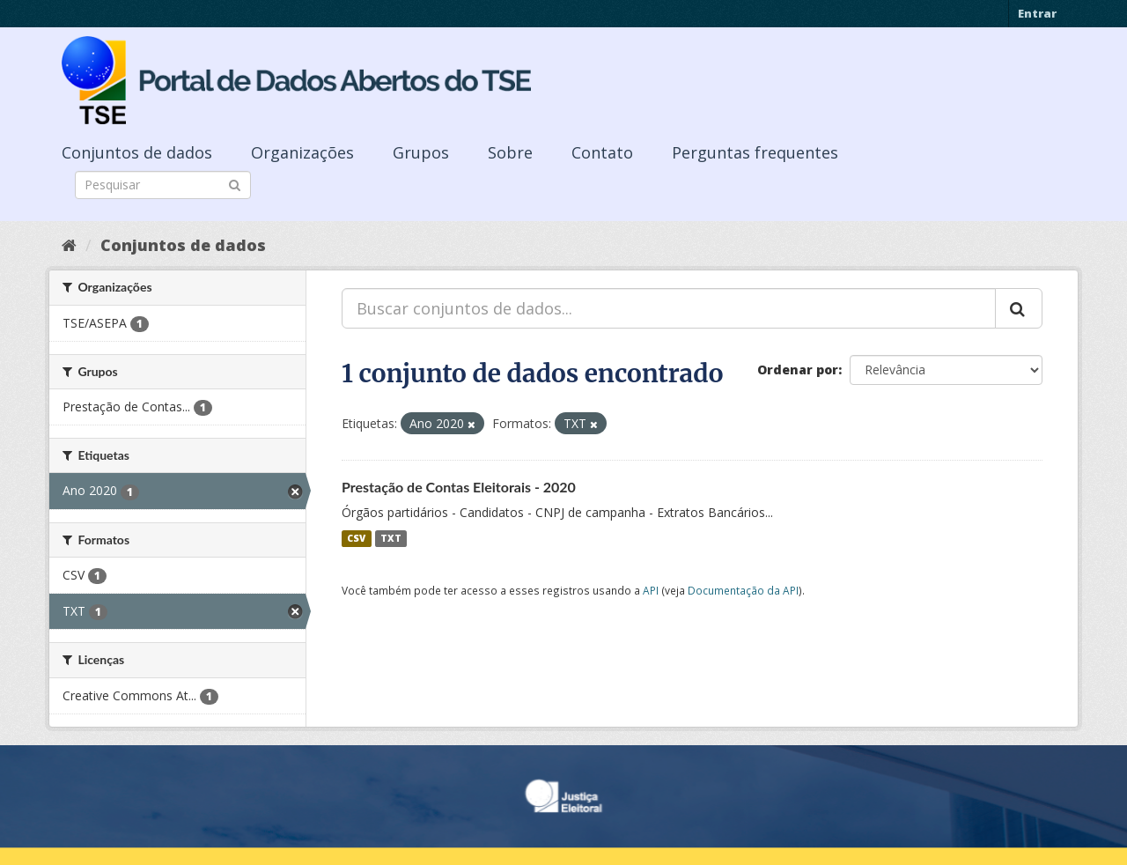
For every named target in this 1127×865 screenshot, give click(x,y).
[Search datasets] (163, 185)
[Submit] (234, 183)
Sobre (510, 152)
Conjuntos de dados (137, 152)
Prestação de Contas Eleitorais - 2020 (459, 486)
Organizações (302, 152)
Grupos (421, 152)
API (651, 590)
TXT (390, 538)
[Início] (69, 244)
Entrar (1037, 13)
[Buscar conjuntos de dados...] (669, 308)
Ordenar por (797, 369)
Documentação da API (743, 590)
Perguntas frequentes (755, 152)
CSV (356, 538)
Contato (602, 152)
